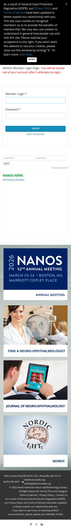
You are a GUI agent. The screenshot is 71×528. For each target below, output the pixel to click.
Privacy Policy (46, 495)
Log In (35, 128)
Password (11, 109)
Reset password (60, 167)
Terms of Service (28, 495)
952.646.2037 (12, 481)
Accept (32, 59)
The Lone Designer (58, 491)
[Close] (66, 4)
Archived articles (13, 180)
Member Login (14, 94)
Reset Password (35, 134)
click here (26, 54)
